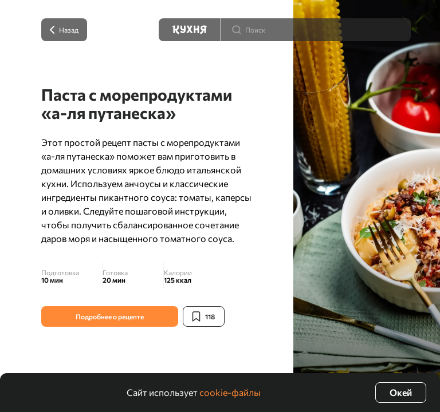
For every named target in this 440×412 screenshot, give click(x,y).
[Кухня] (190, 29)
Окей (401, 392)
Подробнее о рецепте (110, 316)
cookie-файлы (230, 392)
